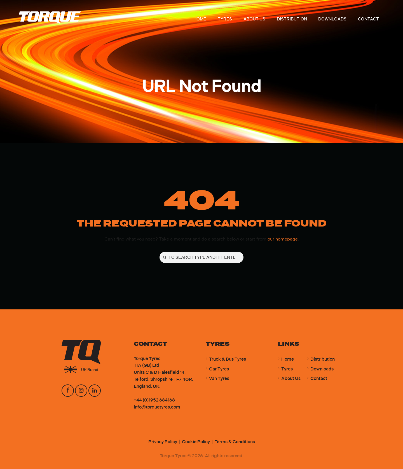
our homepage (283, 239)
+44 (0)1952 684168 (154, 400)
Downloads (322, 369)
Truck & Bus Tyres (227, 359)
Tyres (287, 369)
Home (287, 359)
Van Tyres (219, 378)
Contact (318, 378)
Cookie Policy (196, 441)
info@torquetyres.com (157, 407)
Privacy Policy (162, 441)
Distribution (322, 359)
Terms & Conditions (235, 441)
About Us (291, 378)
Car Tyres (219, 369)
